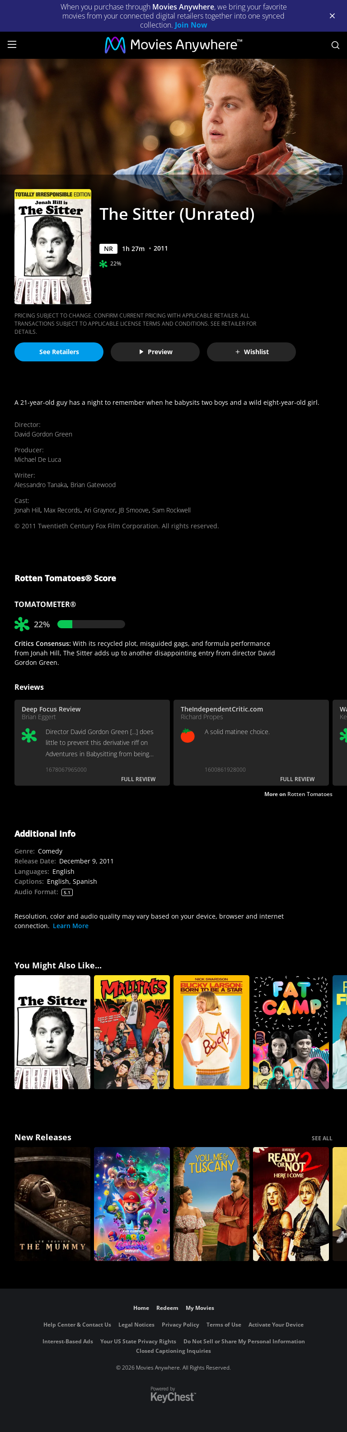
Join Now (191, 25)
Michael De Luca (37, 459)
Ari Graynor (99, 510)
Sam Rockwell (171, 510)
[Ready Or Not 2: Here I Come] (291, 1204)
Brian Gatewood (93, 484)
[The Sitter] (52, 1032)
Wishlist (251, 351)
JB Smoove (134, 510)
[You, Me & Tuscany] (211, 1204)
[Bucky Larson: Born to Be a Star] (211, 1032)
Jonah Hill (27, 510)
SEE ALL (322, 1138)
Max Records (62, 510)
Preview (155, 351)
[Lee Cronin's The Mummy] (52, 1204)
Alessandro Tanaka (40, 484)
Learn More (71, 925)
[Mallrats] (132, 1032)
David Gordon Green (43, 434)
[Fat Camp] (291, 1032)
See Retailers (59, 351)
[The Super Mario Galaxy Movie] (132, 1204)
